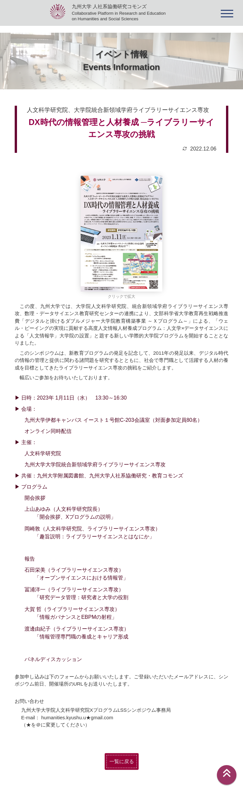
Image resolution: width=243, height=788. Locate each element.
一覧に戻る (121, 761)
